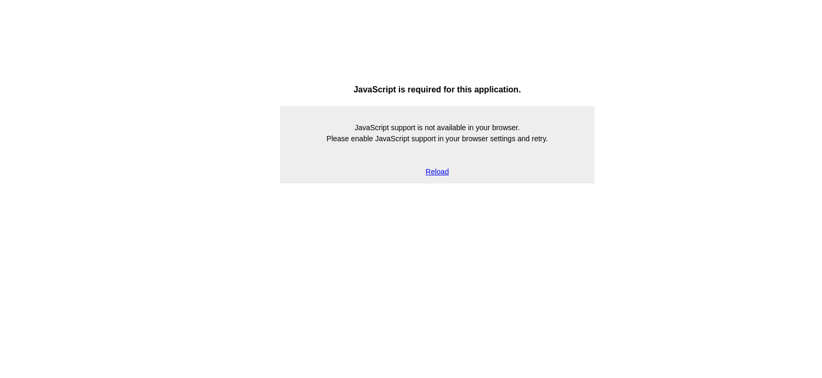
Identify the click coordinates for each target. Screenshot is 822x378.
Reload (437, 171)
